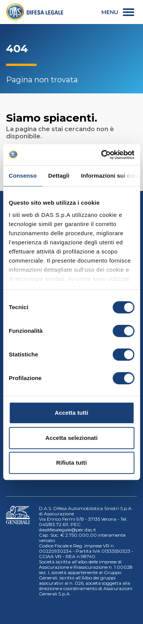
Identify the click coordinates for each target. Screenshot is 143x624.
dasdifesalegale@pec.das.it (67, 530)
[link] (34, 12)
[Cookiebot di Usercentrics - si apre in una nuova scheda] (101, 155)
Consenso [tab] (23, 175)
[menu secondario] (118, 12)
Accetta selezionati (71, 438)
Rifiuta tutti (71, 462)
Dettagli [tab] (58, 175)
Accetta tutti (71, 412)
